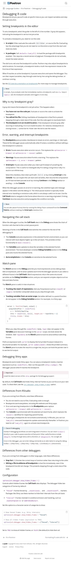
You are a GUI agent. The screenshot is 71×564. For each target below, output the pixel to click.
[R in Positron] (9, 537)
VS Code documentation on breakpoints (23, 83)
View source (36, 558)
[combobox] (66, 3)
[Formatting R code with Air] (56, 537)
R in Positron (25, 8)
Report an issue (48, 558)
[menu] (4, 3)
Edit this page (25, 558)
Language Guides (12, 8)
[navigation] (58, 8)
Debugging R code (39, 8)
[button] (4, 8)
